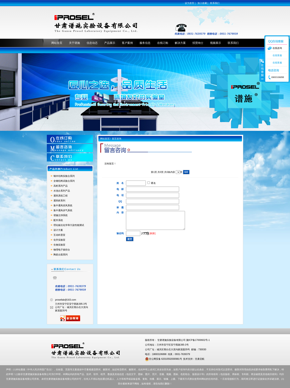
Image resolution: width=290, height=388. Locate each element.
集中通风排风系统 (62, 205)
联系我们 (214, 3)
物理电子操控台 (61, 249)
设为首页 (189, 3)
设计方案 (58, 230)
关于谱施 (74, 42)
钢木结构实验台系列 (64, 176)
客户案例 (127, 42)
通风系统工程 (60, 195)
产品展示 (109, 42)
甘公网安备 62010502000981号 (163, 359)
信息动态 (92, 42)
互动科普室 (59, 235)
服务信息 (145, 42)
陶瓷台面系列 (60, 254)
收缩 (262, 70)
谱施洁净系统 (60, 215)
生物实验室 (59, 244)
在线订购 (162, 42)
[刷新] (153, 237)
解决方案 (180, 42)
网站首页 (56, 42)
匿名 (151, 183)
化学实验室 (59, 239)
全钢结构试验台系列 (64, 181)
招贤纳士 (197, 42)
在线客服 (277, 55)
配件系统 (58, 220)
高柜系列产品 (60, 185)
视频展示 (215, 42)
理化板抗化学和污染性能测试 (68, 225)
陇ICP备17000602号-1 (198, 340)
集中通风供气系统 (62, 210)
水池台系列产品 (61, 190)
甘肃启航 (199, 359)
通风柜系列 (59, 200)
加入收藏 (202, 3)
